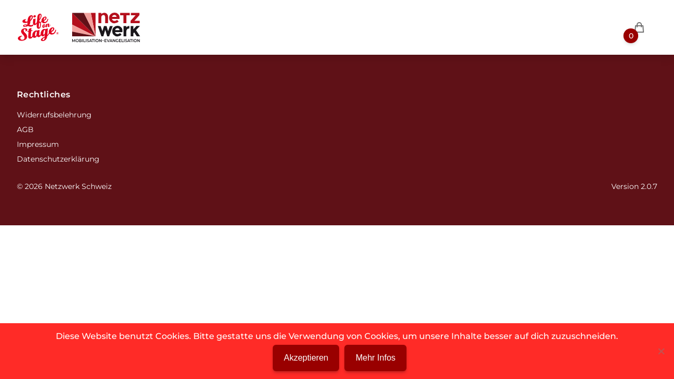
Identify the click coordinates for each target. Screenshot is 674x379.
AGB (25, 129)
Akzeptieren (306, 357)
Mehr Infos (375, 357)
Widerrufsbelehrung (54, 114)
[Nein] (661, 351)
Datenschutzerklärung (58, 159)
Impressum (38, 144)
